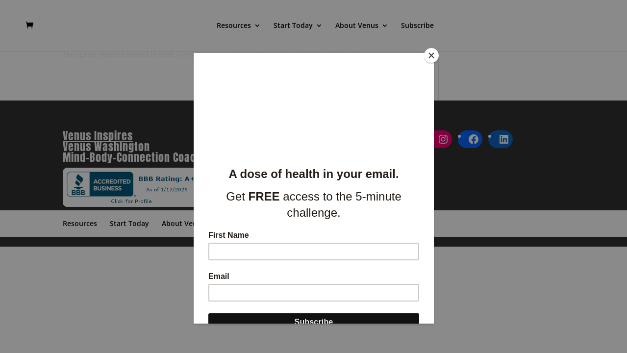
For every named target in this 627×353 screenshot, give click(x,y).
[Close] (431, 55)
